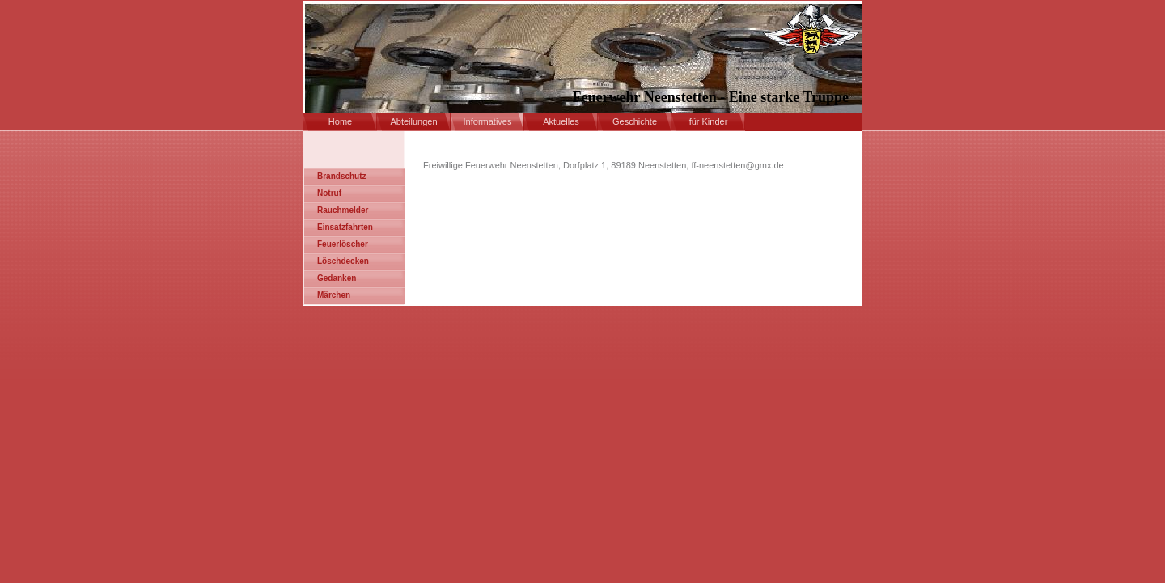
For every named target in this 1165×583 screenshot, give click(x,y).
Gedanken (336, 278)
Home (340, 121)
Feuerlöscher (342, 244)
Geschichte (634, 121)
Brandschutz (341, 176)
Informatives (488, 121)
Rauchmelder (342, 210)
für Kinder (708, 121)
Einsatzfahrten (345, 227)
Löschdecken (343, 261)
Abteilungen (413, 121)
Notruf (329, 193)
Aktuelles (561, 121)
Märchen (333, 295)
